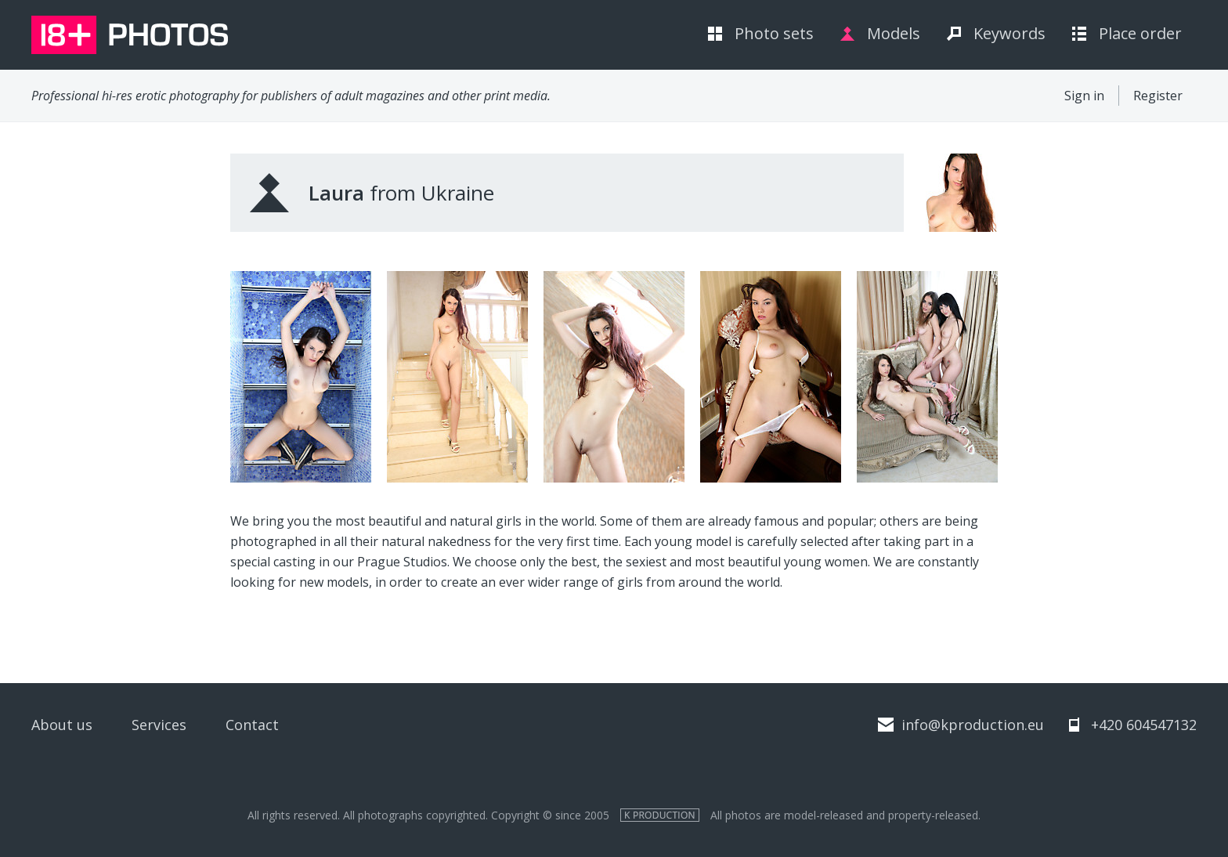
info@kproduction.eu (972, 724)
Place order (1140, 33)
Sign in (1084, 95)
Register (1158, 95)
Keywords (1009, 33)
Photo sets (774, 33)
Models (893, 33)
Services (159, 724)
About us (61, 724)
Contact (252, 724)
